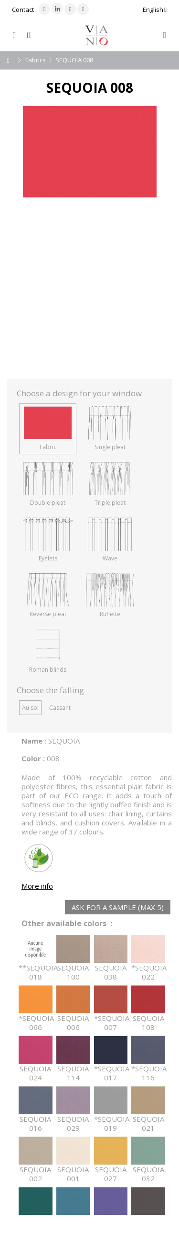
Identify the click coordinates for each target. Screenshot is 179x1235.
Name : (33, 740)
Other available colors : (66, 923)
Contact (23, 9)
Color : (33, 758)
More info (37, 886)
